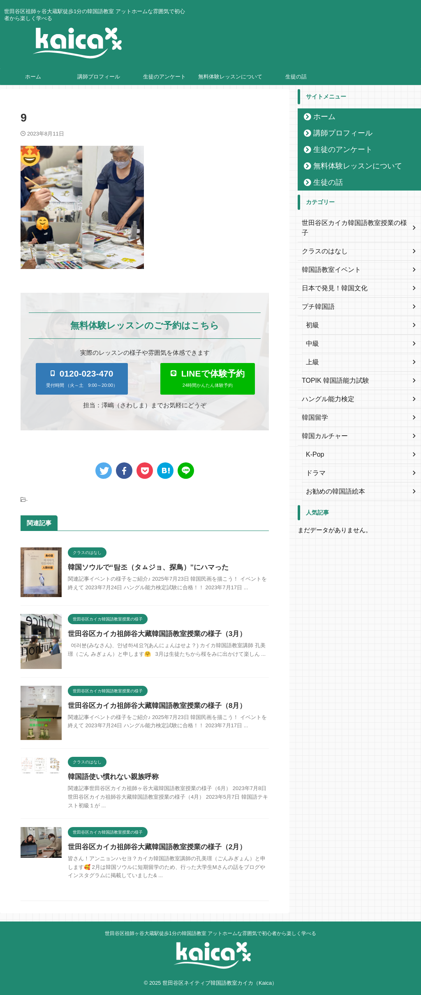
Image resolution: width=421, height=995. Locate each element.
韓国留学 (313, 407)
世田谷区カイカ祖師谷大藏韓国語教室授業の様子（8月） (152, 705)
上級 (311, 352)
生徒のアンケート (164, 77)
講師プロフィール (98, 77)
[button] (82, 379)
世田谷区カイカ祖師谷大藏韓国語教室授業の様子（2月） (152, 846)
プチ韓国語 (316, 297)
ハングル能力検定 (325, 389)
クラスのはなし (322, 241)
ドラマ (314, 463)
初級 (311, 315)
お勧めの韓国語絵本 (332, 481)
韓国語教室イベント (328, 260)
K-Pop (314, 444)
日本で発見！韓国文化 (330, 278)
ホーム (33, 77)
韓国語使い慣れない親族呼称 (110, 776)
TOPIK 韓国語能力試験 (331, 371)
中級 (311, 334)
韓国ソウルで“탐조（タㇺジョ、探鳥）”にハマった (143, 567)
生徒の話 (296, 77)
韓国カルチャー (322, 426)
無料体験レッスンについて (230, 77)
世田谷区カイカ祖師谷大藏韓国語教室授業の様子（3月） (152, 633)
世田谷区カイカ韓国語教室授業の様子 (351, 223)
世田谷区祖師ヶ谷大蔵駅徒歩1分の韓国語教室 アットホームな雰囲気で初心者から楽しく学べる (210, 933)
